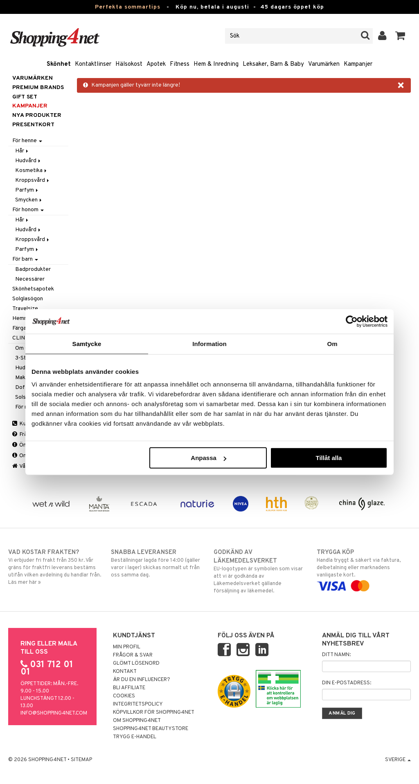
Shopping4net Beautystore (150, 729)
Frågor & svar (133, 655)
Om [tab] (332, 343)
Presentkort (33, 124)
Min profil (126, 647)
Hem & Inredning (216, 64)
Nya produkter (36, 115)
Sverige (398, 760)
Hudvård (28, 160)
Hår (22, 150)
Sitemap (81, 760)
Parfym (27, 190)
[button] (400, 36)
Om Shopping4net (137, 720)
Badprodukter (33, 269)
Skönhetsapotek (33, 289)
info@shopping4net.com (53, 713)
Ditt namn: (336, 655)
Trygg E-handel (134, 737)
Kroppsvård (32, 180)
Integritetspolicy (138, 704)
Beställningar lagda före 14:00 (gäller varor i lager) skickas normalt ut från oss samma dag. (158, 563)
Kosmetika (31, 170)
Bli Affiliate (129, 688)
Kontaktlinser (93, 64)
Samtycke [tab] (86, 343)
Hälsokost (128, 64)
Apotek (156, 64)
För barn (25, 259)
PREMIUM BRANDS (38, 87)
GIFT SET (24, 97)
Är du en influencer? (141, 680)
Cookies (124, 696)
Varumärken (324, 64)
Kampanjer (358, 64)
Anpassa (208, 457)
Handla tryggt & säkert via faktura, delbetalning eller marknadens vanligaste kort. (364, 569)
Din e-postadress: (346, 683)
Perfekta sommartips (127, 7)
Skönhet (59, 64)
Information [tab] (209, 343)
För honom (28, 209)
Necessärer (30, 279)
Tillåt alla (328, 457)
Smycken (29, 200)
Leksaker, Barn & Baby (273, 64)
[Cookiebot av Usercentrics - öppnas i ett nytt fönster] (351, 321)
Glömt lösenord (136, 663)
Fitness (179, 64)
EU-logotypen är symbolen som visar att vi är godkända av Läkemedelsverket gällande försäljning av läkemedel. (261, 571)
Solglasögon (27, 298)
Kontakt (125, 671)
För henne (27, 140)
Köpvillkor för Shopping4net (153, 712)
